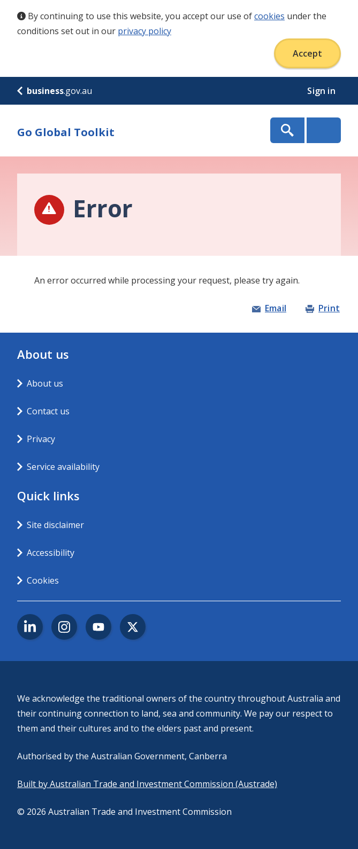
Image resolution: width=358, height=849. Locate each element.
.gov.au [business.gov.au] (54, 91)
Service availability (63, 467)
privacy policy (144, 31)
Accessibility (50, 553)
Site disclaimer (55, 525)
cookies (269, 16)
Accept (307, 53)
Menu (324, 130)
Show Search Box (287, 130)
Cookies (43, 580)
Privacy (41, 439)
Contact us (48, 411)
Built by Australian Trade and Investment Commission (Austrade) (147, 784)
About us (45, 383)
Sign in (322, 91)
